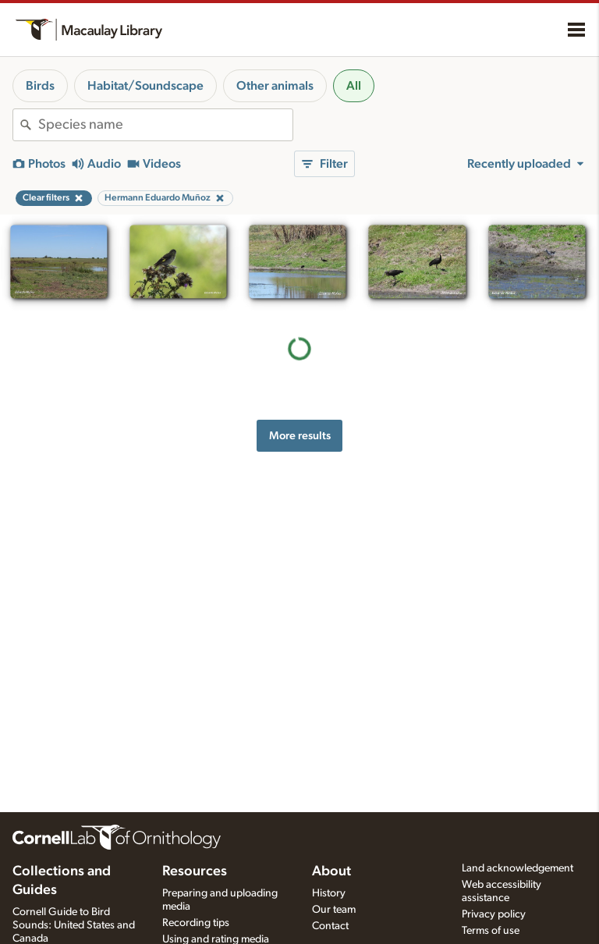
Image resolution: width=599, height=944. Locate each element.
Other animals (275, 86)
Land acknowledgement (517, 868)
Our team (334, 909)
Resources (194, 871)
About (331, 871)
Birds (40, 86)
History (329, 893)
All (353, 86)
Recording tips (195, 922)
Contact (330, 926)
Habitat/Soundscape (145, 86)
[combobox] (165, 124)
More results (300, 436)
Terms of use (490, 930)
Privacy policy (494, 914)
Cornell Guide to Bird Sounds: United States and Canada (73, 925)
